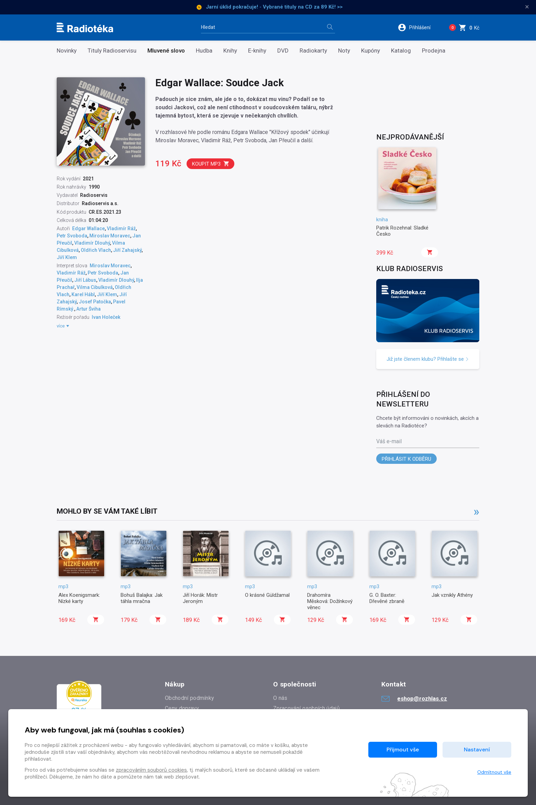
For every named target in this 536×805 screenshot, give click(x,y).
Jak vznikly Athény (452, 595)
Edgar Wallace (88, 228)
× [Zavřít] (527, 7)
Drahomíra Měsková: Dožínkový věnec (330, 601)
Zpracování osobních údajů (306, 708)
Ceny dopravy (182, 708)
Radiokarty (313, 51)
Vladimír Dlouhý (92, 243)
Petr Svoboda (72, 235)
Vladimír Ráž (121, 228)
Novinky (67, 51)
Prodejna (433, 51)
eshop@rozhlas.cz (414, 698)
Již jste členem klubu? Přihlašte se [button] (428, 359)
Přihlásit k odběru (406, 459)
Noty (344, 51)
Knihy (230, 51)
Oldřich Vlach (96, 250)
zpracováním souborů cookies (151, 770)
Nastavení (477, 749)
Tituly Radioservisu (112, 51)
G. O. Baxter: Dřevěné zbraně (386, 598)
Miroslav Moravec (109, 235)
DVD (283, 51)
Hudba (204, 51)
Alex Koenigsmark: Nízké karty (79, 598)
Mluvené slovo (166, 51)
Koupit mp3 (211, 163)
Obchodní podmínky (189, 698)
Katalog (401, 51)
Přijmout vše (403, 749)
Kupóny (370, 51)
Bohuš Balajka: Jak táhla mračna (142, 598)
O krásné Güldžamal (267, 595)
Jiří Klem (67, 257)
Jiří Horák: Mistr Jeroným (200, 598)
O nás (280, 698)
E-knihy (257, 51)
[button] (419, 27)
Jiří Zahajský (127, 250)
